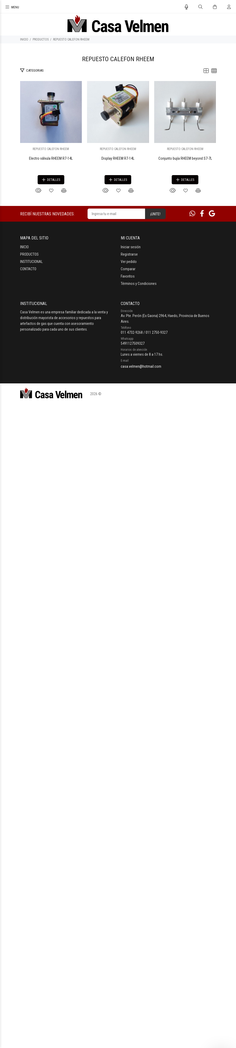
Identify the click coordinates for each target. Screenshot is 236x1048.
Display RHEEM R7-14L (118, 549)
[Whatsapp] (192, 860)
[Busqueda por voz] (186, 7)
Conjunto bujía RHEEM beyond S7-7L (118, 805)
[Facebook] (202, 860)
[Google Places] (212, 860)
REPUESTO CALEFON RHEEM (71, 39)
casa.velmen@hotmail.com (141, 1013)
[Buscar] (200, 7)
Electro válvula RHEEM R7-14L (118, 292)
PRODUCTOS (41, 39)
